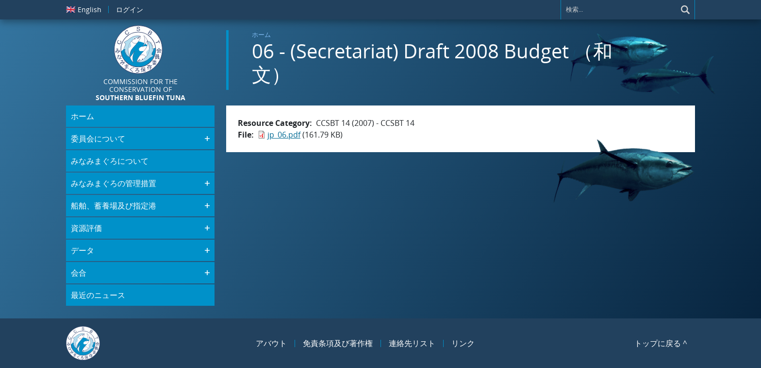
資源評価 (86, 228)
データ (82, 250)
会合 (78, 272)
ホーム (261, 34)
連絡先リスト (412, 343)
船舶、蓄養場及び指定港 (113, 205)
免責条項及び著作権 (338, 343)
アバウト (271, 343)
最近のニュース (98, 295)
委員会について (98, 138)
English (83, 9)
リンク (463, 343)
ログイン (129, 9)
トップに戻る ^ (660, 343)
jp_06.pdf (283, 134)
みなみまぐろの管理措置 (113, 183)
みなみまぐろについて (110, 161)
